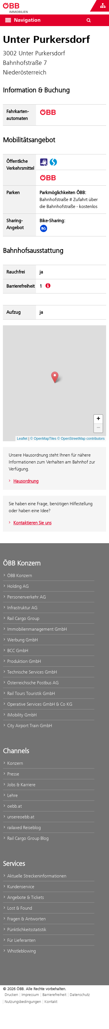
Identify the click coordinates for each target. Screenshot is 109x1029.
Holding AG (16, 586)
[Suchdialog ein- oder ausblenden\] (88, 20)
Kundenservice (18, 886)
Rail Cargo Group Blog (26, 838)
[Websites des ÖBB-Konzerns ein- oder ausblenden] (103, 6)
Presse (11, 774)
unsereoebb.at (18, 817)
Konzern (13, 763)
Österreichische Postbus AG (31, 682)
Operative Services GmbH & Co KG (37, 704)
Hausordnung (22, 481)
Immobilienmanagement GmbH (35, 629)
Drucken (11, 994)
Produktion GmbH (22, 661)
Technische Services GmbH (30, 672)
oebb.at (12, 806)
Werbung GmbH (20, 640)
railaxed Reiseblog (22, 827)
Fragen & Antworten (24, 919)
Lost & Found (17, 908)
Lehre (10, 795)
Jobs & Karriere (19, 784)
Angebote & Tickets (23, 897)
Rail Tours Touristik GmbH (29, 693)
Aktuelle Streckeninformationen (34, 876)
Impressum (30, 994)
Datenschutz (80, 994)
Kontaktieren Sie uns (29, 523)
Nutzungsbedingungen (23, 1001)
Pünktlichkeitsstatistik (24, 929)
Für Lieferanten (19, 940)
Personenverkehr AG (24, 597)
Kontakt (50, 1001)
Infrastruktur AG (20, 607)
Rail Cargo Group (21, 618)
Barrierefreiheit (54, 994)
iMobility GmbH (20, 715)
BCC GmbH (15, 650)
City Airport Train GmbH (27, 725)
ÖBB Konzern (17, 575)
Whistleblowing (19, 951)
